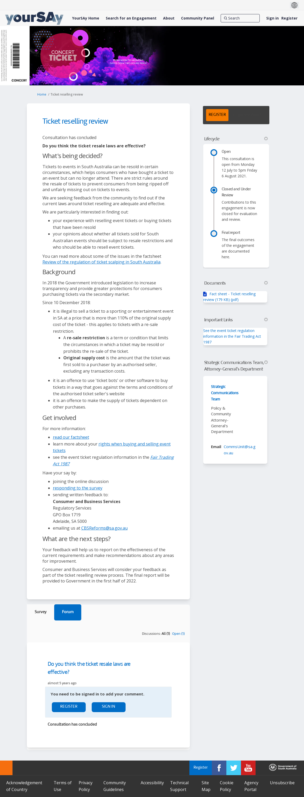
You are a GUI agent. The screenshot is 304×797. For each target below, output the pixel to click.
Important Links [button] (236, 320)
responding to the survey (77, 488)
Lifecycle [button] (236, 139)
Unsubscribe (282, 783)
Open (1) (178, 634)
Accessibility (152, 783)
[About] (169, 18)
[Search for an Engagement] (131, 18)
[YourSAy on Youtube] (248, 768)
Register (289, 18)
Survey (40, 612)
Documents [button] (236, 283)
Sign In (108, 707)
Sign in (272, 18)
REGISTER (217, 115)
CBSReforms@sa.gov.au (104, 528)
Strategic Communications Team (224, 393)
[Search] (240, 18)
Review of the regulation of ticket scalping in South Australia (101, 262)
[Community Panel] (197, 18)
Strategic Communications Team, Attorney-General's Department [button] (236, 366)
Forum (67, 612)
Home (41, 94)
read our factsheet (71, 437)
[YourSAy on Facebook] (219, 768)
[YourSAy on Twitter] (233, 768)
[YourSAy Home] (86, 18)
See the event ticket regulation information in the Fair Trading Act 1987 (232, 336)
